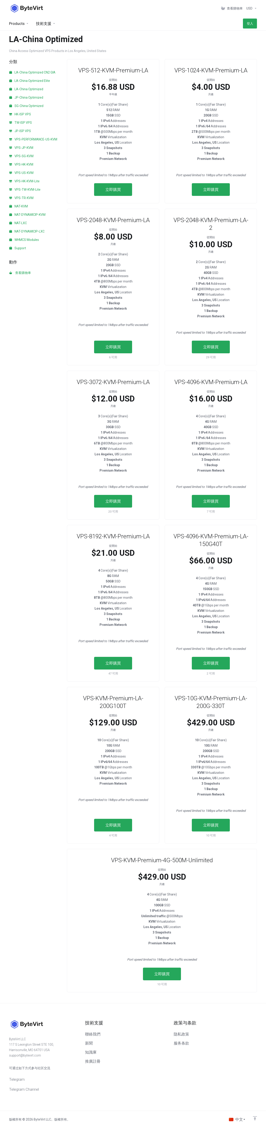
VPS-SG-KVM (21, 156)
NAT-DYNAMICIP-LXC (27, 231)
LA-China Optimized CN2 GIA (32, 72)
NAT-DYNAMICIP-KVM (27, 214)
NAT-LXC (18, 223)
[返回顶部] (255, 1118)
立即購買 (113, 189)
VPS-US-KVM (21, 173)
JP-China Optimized (26, 97)
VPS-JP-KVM (21, 148)
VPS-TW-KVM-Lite (24, 189)
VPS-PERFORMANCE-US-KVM (33, 139)
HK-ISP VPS (20, 114)
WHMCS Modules (24, 240)
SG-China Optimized (26, 106)
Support (17, 248)
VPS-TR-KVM (21, 198)
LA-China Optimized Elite (29, 81)
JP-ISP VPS (20, 131)
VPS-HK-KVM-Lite (24, 181)
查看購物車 (20, 273)
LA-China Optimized (26, 89)
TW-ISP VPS (20, 122)
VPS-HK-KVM (21, 164)
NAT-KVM (18, 206)
